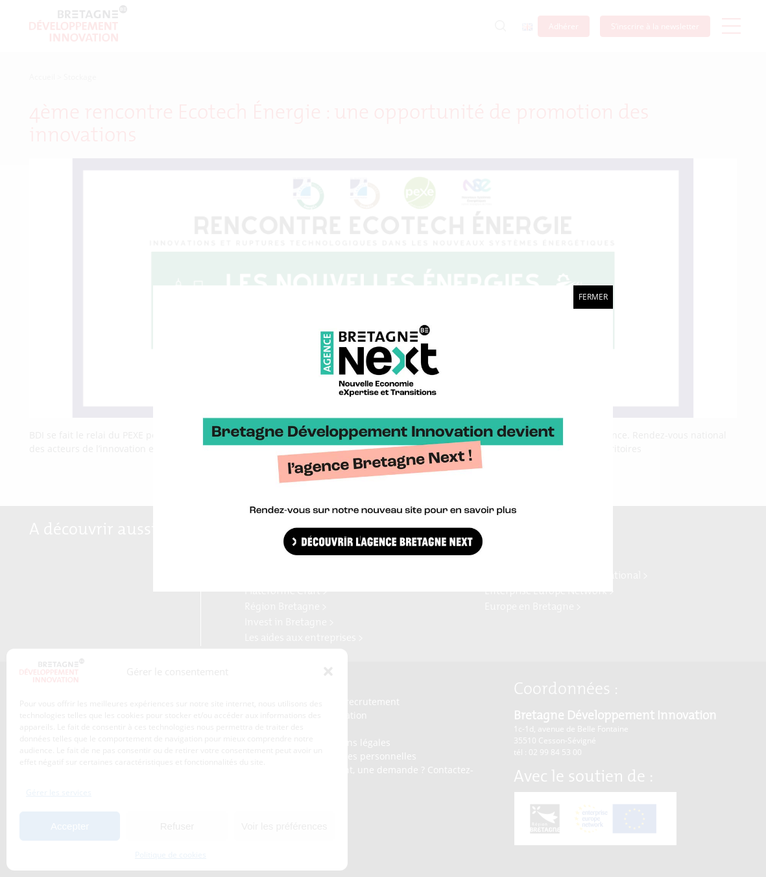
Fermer (593, 296)
